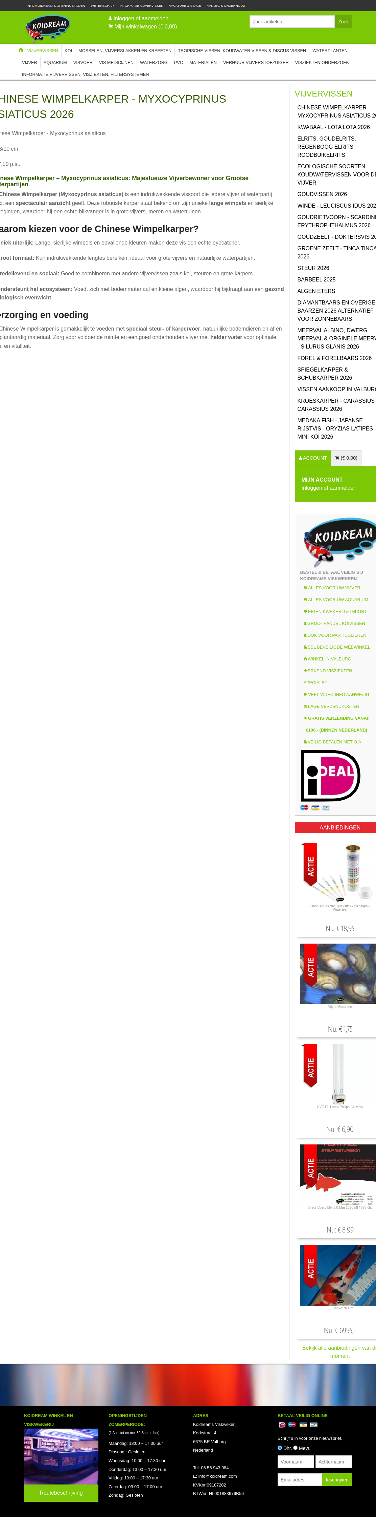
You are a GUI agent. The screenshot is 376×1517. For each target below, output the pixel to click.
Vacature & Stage (185, 5)
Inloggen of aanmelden (140, 18)
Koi (68, 50)
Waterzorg (154, 62)
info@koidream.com (217, 1476)
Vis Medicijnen (116, 62)
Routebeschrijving (61, 1493)
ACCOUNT (314, 458)
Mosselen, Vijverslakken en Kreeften (124, 50)
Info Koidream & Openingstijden (56, 5)
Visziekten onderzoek (322, 62)
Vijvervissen (42, 50)
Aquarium (55, 62)
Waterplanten (330, 50)
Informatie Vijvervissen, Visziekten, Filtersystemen (85, 74)
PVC (178, 62)
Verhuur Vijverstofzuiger (256, 62)
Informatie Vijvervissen (141, 5)
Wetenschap (102, 5)
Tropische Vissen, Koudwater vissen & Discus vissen (242, 50)
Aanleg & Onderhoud (226, 5)
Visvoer (83, 62)
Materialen (203, 62)
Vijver (29, 62)
